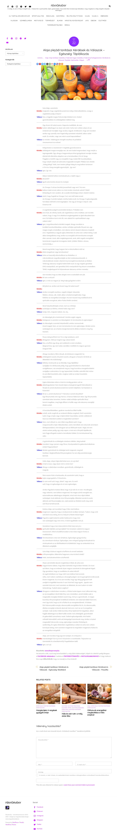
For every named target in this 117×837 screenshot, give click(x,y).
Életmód (102, 21)
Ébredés (104, 16)
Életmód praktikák (74, 706)
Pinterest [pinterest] (38, 812)
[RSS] (60, 64)
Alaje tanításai (53, 58)
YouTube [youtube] (37, 829)
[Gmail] (52, 64)
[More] (62, 64)
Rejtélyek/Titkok (75, 16)
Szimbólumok (26, 21)
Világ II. (95, 16)
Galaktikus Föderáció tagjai (67, 58)
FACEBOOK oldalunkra (46, 657)
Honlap (40, 772)
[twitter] (25, 6)
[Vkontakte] (55, 64)
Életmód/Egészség (78, 708)
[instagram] (17, 6)
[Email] (50, 64)
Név (40, 765)
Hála (88, 706)
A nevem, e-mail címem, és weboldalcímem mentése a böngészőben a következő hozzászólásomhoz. (74, 776)
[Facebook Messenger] (42, 64)
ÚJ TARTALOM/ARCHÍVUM (19, 16)
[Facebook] (37, 64)
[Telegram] (45, 64)
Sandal (40, 58)
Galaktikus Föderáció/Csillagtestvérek (89, 58)
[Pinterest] (40, 64)
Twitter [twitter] (37, 825)
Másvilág (50, 16)
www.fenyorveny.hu (52, 651)
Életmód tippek (66, 708)
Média (67, 25)
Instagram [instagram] (38, 816)
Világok (14, 21)
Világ (87, 16)
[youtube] (30, 6)
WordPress (15, 823)
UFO (87, 21)
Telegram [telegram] (38, 820)
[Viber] (57, 64)
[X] (47, 64)
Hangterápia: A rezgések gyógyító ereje (46, 712)
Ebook (94, 21)
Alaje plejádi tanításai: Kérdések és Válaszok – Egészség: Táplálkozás (74, 52)
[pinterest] (12, 6)
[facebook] (8, 6)
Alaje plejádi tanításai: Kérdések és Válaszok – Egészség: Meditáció (53, 668)
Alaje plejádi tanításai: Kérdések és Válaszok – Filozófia (93, 668)
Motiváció (38, 21)
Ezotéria (60, 16)
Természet (50, 21)
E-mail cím (81, 765)
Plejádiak (67, 60)
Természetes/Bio (54, 25)
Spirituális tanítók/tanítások (45, 706)
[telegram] (21, 6)
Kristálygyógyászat (74, 21)
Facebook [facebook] (38, 807)
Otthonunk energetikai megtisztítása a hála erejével (96, 713)
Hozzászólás (43, 740)
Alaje (47, 58)
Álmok (60, 21)
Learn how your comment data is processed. (79, 785)
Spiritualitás (38, 16)
